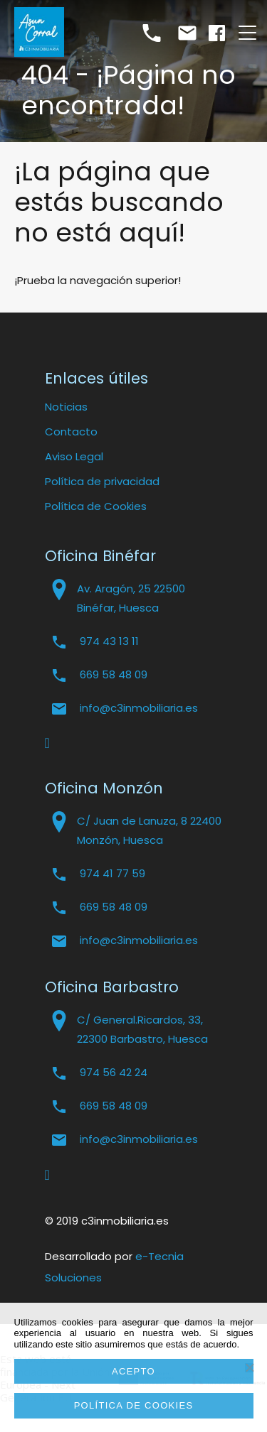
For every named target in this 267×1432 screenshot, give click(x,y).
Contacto (71, 431)
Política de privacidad (102, 481)
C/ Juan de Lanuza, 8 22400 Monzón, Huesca (149, 830)
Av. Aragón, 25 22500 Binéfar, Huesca (131, 598)
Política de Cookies (96, 506)
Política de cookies (134, 1405)
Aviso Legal (74, 456)
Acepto (133, 1371)
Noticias (66, 406)
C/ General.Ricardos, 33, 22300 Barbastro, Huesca (142, 1029)
